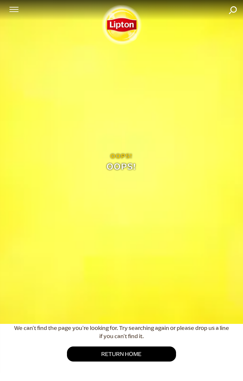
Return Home (121, 353)
